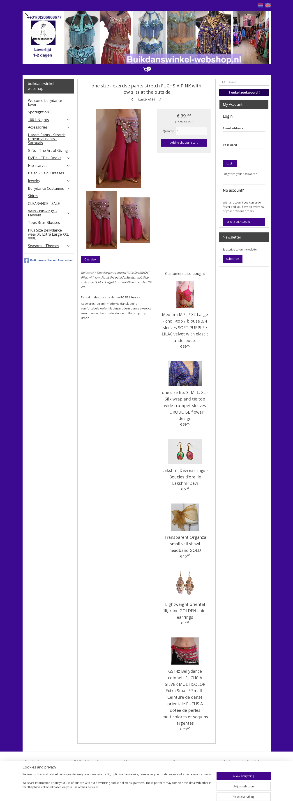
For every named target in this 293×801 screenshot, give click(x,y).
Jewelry (49, 180)
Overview (91, 259)
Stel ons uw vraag (190, 761)
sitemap (149, 792)
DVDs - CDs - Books (49, 157)
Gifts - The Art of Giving (48, 150)
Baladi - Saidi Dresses (46, 173)
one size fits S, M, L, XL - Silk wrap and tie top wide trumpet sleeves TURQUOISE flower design (185, 405)
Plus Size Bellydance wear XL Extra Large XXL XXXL (48, 234)
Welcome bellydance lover (45, 102)
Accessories (49, 127)
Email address (233, 128)
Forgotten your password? (240, 174)
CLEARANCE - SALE (44, 203)
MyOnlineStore (216, 792)
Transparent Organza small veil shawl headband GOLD (185, 543)
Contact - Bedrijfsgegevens (41, 764)
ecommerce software (176, 792)
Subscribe (232, 259)
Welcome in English (241, 761)
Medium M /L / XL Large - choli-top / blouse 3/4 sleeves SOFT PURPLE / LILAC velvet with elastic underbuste (185, 327)
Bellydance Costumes (49, 188)
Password (230, 145)
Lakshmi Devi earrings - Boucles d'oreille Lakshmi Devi (185, 477)
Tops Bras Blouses (44, 222)
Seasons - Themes (49, 245)
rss (158, 792)
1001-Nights (49, 119)
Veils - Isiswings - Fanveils (49, 213)
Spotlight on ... (40, 112)
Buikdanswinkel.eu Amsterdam (49, 260)
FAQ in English (236, 768)
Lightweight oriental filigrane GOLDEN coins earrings (185, 611)
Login (229, 163)
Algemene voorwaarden (146, 761)
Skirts (33, 195)
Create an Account (238, 222)
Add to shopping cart (184, 143)
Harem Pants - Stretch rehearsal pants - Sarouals (46, 138)
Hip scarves (49, 165)
